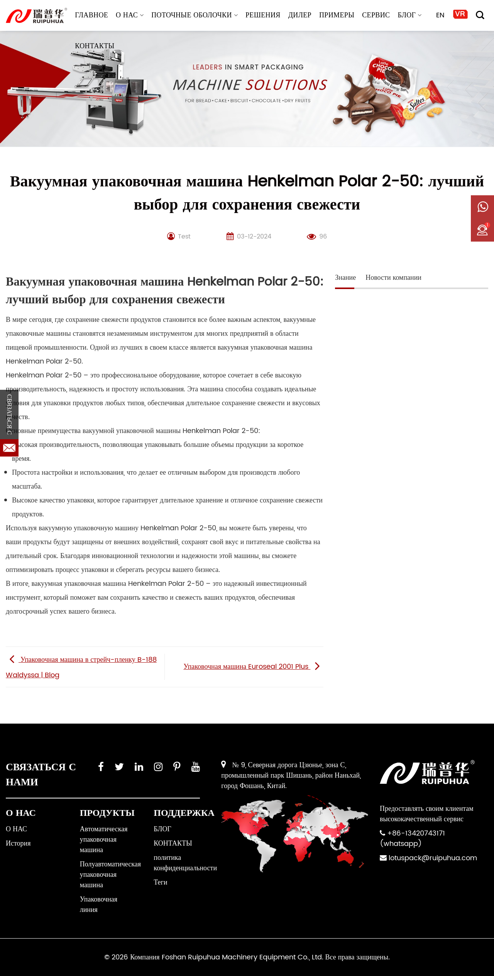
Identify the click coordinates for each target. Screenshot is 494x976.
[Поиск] (480, 15)
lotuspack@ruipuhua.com (433, 858)
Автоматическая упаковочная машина (104, 840)
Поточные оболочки (194, 15)
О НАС (130, 15)
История (18, 843)
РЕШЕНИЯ (263, 15)
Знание (345, 277)
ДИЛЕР (299, 15)
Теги (160, 882)
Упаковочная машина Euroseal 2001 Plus (253, 666)
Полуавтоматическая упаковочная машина (110, 875)
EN (440, 15)
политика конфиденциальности (185, 863)
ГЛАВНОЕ (91, 15)
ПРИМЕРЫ (336, 15)
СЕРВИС (376, 15)
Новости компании (393, 277)
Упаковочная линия (98, 904)
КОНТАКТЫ (94, 46)
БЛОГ (409, 15)
